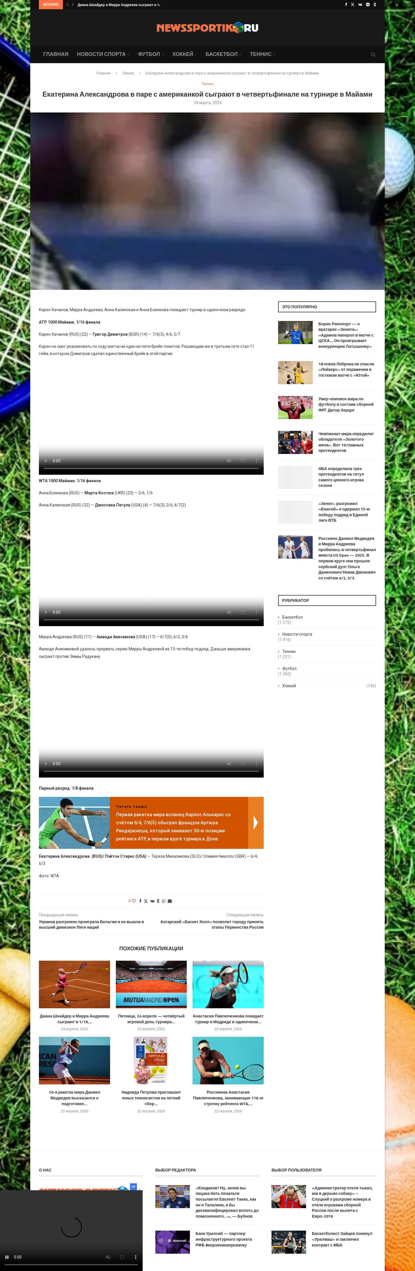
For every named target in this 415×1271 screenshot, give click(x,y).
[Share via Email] (170, 901)
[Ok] (374, 4)
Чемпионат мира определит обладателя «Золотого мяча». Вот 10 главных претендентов (346, 442)
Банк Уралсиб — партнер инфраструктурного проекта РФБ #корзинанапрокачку (224, 1239)
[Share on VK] (152, 901)
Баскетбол (221, 54)
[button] (67, 4)
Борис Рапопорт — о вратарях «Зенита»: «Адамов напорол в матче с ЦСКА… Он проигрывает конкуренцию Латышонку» (345, 335)
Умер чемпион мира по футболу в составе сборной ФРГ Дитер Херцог (346, 404)
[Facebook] (346, 4)
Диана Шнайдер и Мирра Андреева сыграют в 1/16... (122, 4)
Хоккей (182, 54)
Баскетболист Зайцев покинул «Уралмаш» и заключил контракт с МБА (342, 1239)
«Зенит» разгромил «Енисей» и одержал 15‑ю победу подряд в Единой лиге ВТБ (344, 512)
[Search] (373, 54)
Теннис (260, 54)
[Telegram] (368, 4)
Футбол (149, 54)
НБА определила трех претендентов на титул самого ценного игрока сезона (341, 477)
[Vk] (360, 4)
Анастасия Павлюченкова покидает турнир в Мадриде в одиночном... (228, 1019)
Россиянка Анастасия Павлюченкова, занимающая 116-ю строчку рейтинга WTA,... (228, 1098)
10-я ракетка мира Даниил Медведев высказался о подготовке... (74, 1098)
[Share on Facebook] (140, 901)
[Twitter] (352, 4)
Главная (55, 54)
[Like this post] (134, 901)
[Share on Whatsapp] (163, 901)
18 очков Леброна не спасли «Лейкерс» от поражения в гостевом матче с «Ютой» (346, 369)
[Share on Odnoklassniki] (158, 901)
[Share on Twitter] (146, 901)
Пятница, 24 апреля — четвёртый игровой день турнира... (151, 1019)
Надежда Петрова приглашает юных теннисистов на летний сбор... (151, 1098)
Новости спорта (101, 54)
